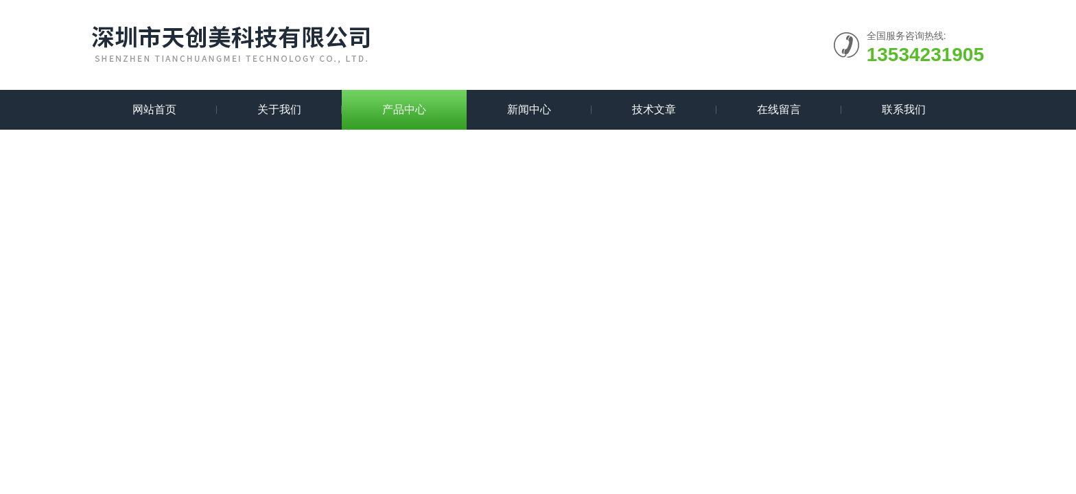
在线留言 (779, 109)
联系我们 (904, 109)
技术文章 (654, 109)
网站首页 (154, 109)
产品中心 (404, 109)
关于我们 (279, 109)
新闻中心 (529, 109)
